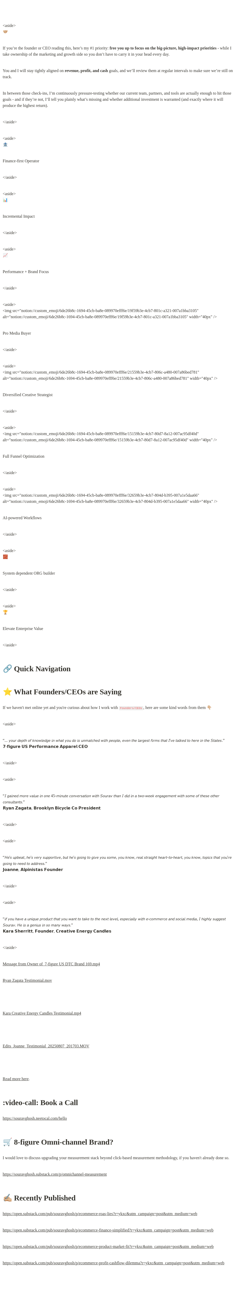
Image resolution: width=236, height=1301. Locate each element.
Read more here (16, 1079)
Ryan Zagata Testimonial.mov (27, 980)
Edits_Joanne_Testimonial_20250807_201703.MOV (46, 1046)
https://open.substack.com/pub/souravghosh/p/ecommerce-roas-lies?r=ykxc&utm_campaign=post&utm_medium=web (100, 1214)
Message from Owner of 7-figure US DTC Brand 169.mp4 (51, 964)
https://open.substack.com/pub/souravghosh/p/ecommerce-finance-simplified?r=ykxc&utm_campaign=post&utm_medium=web (108, 1230)
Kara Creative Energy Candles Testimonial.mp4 (42, 1013)
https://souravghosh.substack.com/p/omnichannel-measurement (55, 1174)
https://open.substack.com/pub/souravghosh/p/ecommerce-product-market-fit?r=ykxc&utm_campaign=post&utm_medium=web (108, 1246)
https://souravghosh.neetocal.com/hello (35, 1118)
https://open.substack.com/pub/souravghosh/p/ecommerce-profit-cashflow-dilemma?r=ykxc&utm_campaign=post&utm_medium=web (113, 1263)
